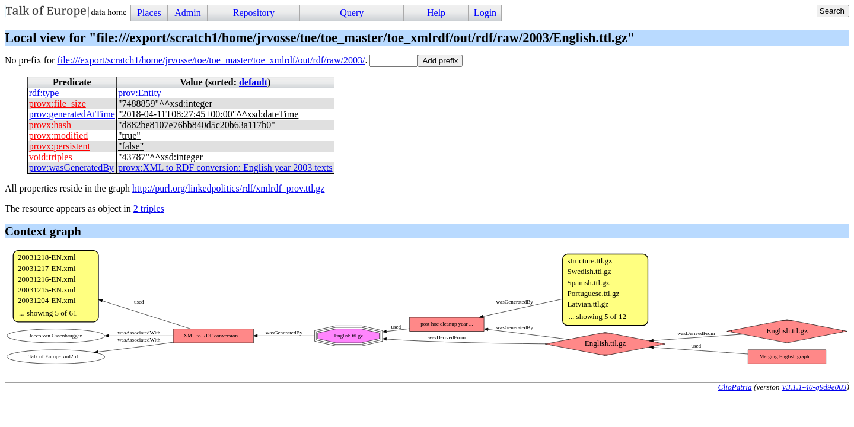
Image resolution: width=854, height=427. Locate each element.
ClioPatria (735, 387)
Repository (254, 13)
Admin (187, 13)
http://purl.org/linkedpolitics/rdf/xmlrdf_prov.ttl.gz (228, 188)
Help (436, 13)
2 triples (148, 208)
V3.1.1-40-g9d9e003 (814, 387)
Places (149, 13)
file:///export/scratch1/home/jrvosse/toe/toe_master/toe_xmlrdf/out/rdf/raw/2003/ (211, 60)
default (253, 82)
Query (352, 13)
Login (485, 13)
